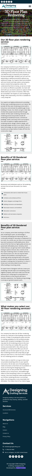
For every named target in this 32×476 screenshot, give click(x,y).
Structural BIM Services (9, 410)
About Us (5, 423)
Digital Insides (21, 468)
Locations (5, 413)
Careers (5, 430)
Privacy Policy (6, 436)
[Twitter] (9, 2)
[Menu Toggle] (30, 6)
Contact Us (6, 433)
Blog (4, 427)
